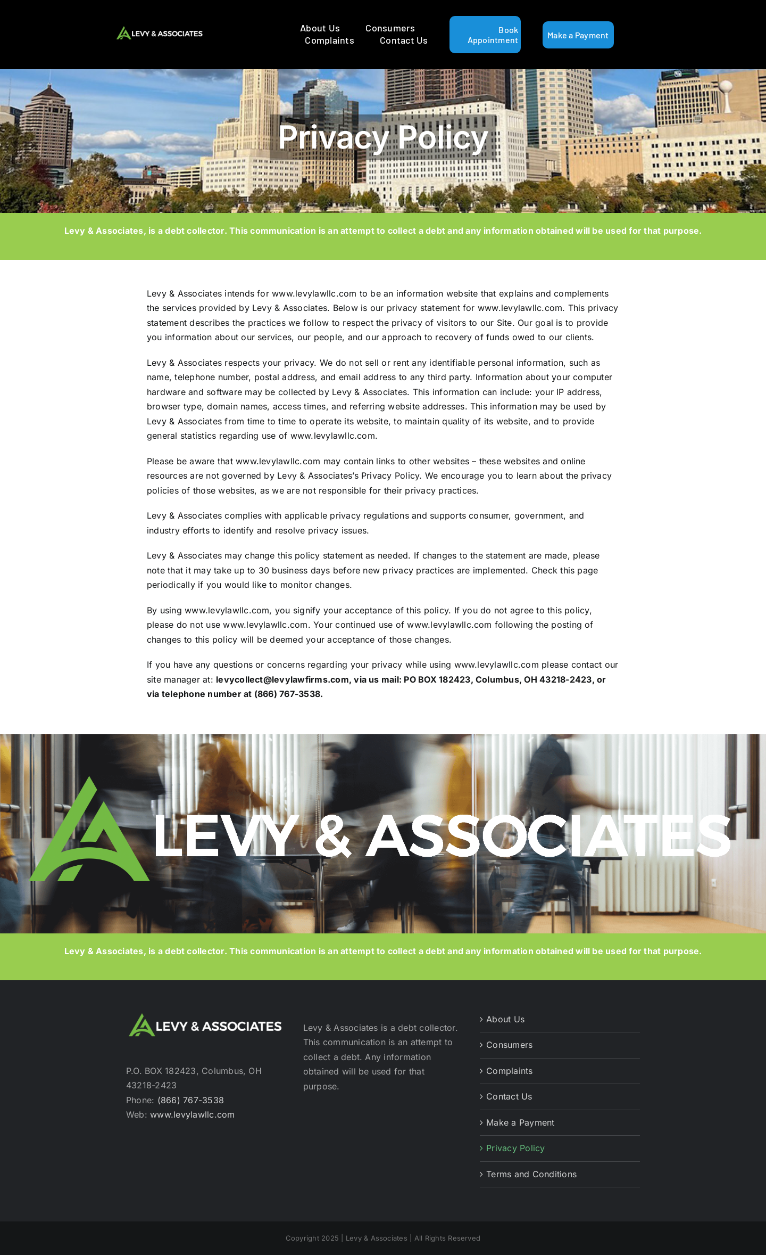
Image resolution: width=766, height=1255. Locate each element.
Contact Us (509, 1096)
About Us (505, 1019)
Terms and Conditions (531, 1174)
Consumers (509, 1044)
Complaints (509, 1070)
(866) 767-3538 (190, 1100)
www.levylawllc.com (192, 1114)
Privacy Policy (515, 1148)
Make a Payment (520, 1122)
